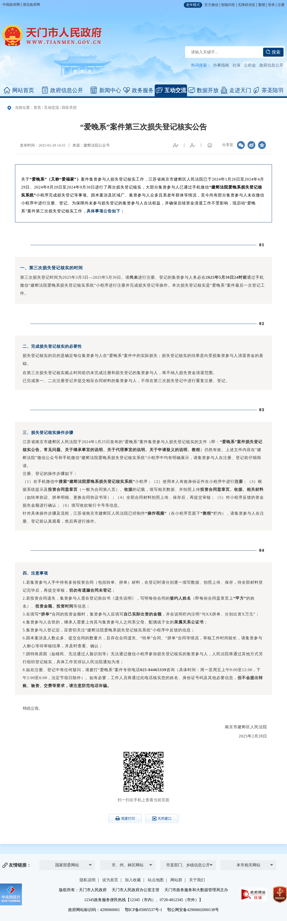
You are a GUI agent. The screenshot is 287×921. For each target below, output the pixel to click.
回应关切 (69, 108)
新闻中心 (106, 90)
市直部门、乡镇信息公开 (188, 865)
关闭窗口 (162, 818)
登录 (271, 5)
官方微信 (211, 5)
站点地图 (156, 880)
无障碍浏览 (246, 5)
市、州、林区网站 (128, 865)
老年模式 (193, 5)
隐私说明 (88, 880)
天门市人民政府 (52, 35)
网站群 (176, 880)
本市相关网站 (248, 865)
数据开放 (203, 90)
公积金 (250, 65)
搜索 (273, 52)
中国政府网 (11, 4)
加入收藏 (133, 880)
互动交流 (171, 90)
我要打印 (125, 818)
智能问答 (228, 5)
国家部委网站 (67, 865)
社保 (236, 65)
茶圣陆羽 (268, 90)
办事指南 (221, 65)
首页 (37, 108)
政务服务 (138, 90)
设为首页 (110, 880)
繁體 (261, 5)
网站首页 (18, 90)
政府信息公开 (271, 65)
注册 (281, 5)
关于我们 (197, 880)
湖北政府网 (31, 4)
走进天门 (236, 90)
